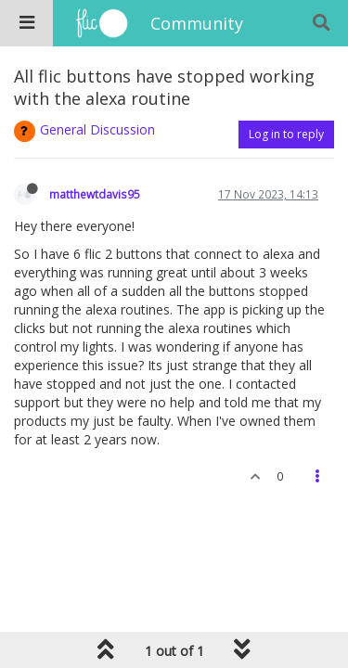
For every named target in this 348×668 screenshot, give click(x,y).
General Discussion (97, 129)
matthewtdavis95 (94, 193)
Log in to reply (286, 134)
